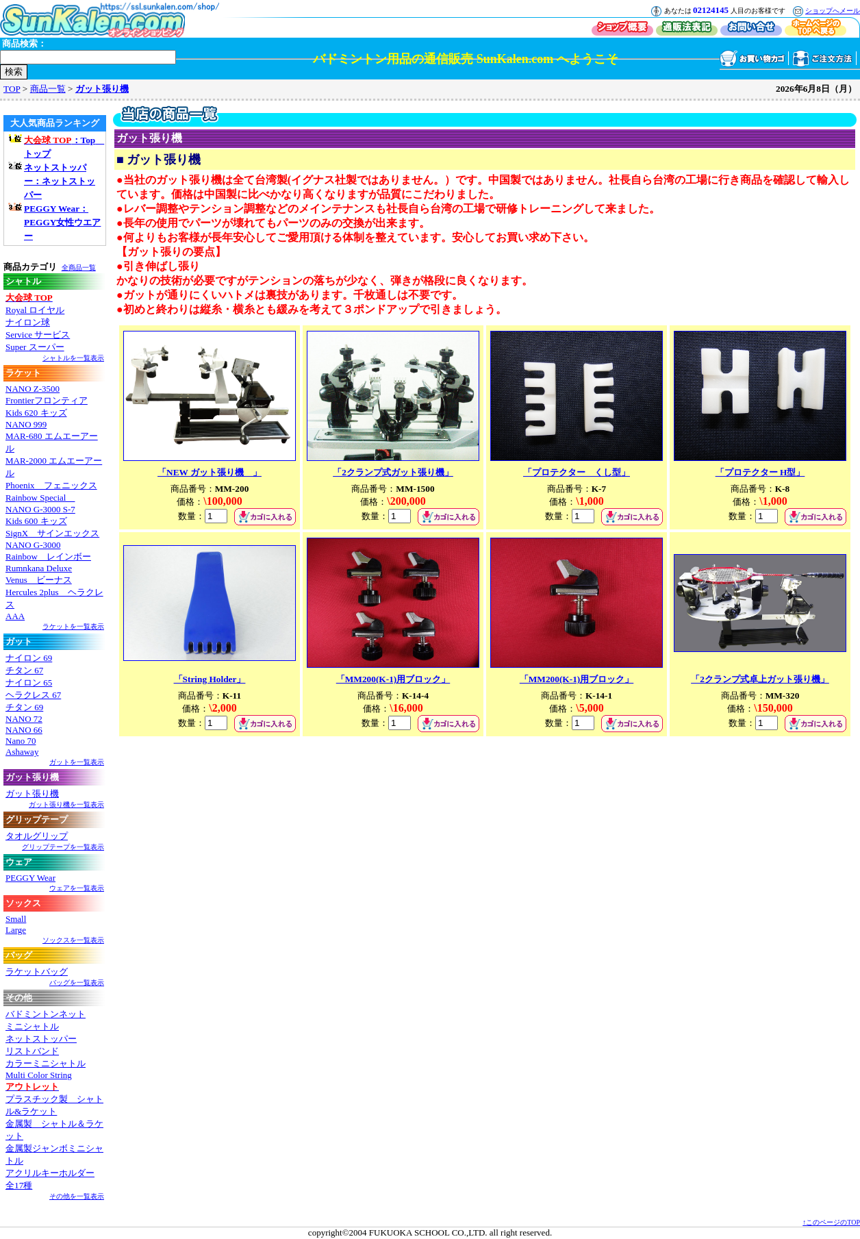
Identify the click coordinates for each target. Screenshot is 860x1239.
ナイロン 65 (28, 682)
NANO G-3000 (33, 545)
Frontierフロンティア (46, 400)
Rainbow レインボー (48, 556)
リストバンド (32, 1051)
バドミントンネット (45, 1014)
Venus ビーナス (38, 580)
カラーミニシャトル (45, 1063)
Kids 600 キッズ (36, 521)
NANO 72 (23, 719)
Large (15, 930)
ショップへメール (832, 10)
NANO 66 (23, 730)
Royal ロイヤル (34, 310)
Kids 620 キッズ (36, 413)
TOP (11, 89)
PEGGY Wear (30, 878)
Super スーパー (34, 347)
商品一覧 (48, 89)
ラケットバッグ (36, 971)
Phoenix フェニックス (51, 485)
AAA (15, 616)
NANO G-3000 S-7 (40, 509)
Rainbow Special (40, 497)
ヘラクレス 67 (33, 695)
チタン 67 (24, 670)
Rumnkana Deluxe (38, 568)
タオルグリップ (36, 836)
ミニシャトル (32, 1026)
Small (15, 919)
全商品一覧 (79, 267)
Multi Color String (38, 1075)
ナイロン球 (27, 322)
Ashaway (21, 752)
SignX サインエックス (52, 533)
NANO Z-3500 (32, 389)
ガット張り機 (102, 89)
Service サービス (37, 334)
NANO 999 (26, 424)
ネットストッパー (41, 1039)
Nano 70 (20, 741)
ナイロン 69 (28, 658)
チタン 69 (24, 707)
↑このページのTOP (831, 1222)
